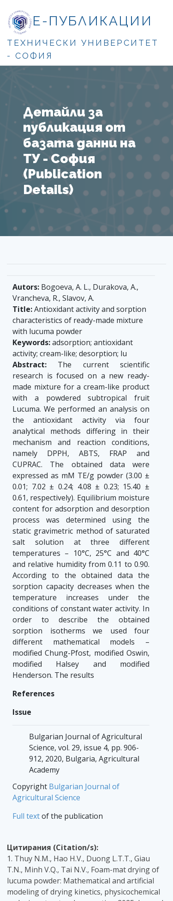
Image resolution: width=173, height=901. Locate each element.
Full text (26, 816)
